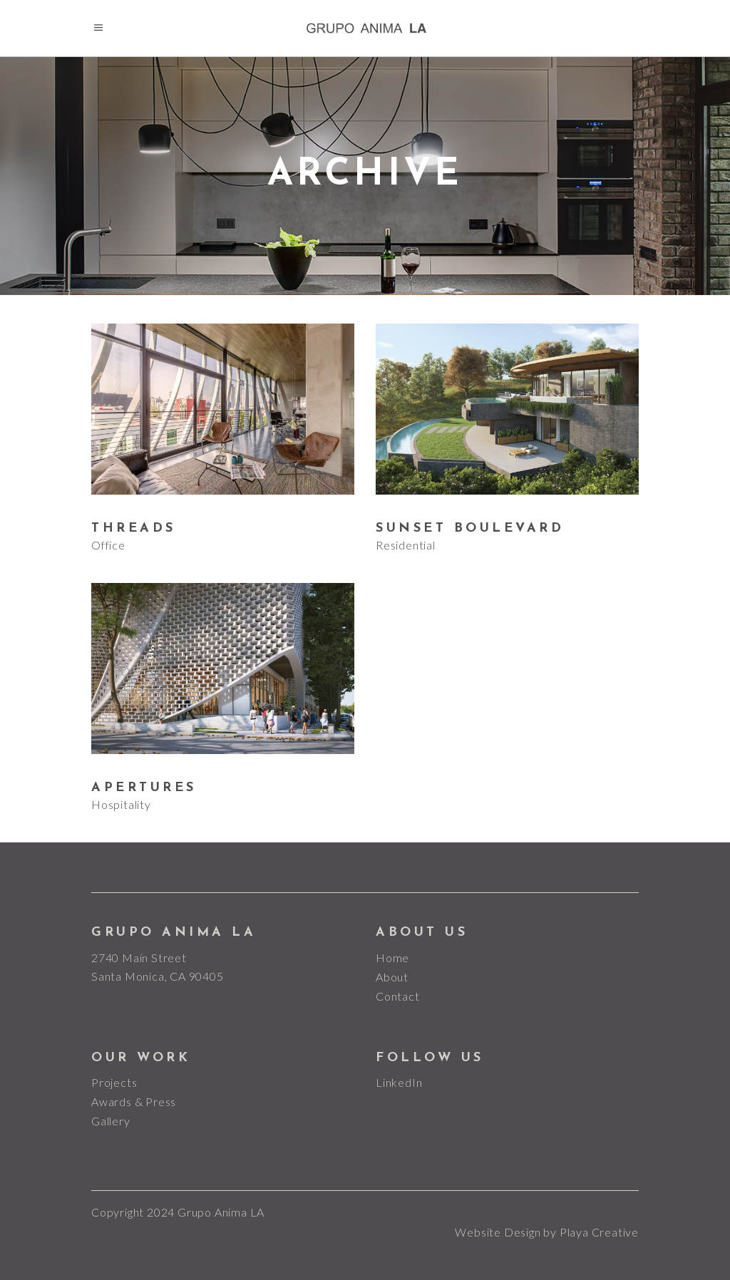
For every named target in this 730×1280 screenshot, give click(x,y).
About (392, 977)
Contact (398, 996)
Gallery (110, 1120)
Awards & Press (133, 1101)
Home (392, 957)
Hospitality (121, 804)
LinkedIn (399, 1082)
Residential (406, 545)
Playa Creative (599, 1232)
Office (108, 545)
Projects (114, 1082)
